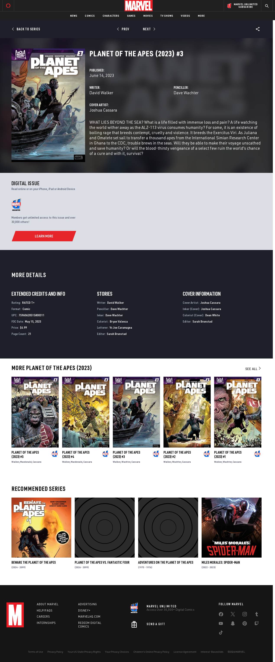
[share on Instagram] (245, 615)
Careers (43, 616)
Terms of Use (35, 651)
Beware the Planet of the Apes (33, 562)
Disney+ (84, 610)
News (73, 15)
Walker (15, 461)
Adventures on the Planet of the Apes (165, 562)
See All (253, 369)
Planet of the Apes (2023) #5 (25, 454)
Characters (111, 15)
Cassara (37, 461)
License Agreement (185, 651)
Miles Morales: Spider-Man (221, 562)
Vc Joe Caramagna (121, 327)
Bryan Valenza (119, 321)
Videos (185, 15)
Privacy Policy (55, 651)
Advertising (87, 604)
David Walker (101, 92)
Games (131, 15)
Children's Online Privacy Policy (151, 651)
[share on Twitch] (256, 624)
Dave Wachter (186, 92)
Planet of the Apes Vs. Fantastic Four (102, 562)
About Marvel (47, 604)
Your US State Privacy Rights (84, 651)
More (201, 15)
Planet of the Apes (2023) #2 (177, 454)
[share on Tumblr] (256, 615)
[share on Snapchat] (233, 624)
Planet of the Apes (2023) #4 (75, 454)
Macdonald (26, 461)
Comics (90, 15)
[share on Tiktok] (221, 633)
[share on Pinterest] (245, 624)
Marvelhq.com (89, 616)
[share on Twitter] (233, 615)
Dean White (212, 315)
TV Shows (166, 15)
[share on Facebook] (221, 615)
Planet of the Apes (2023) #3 (126, 454)
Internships (46, 623)
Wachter (125, 461)
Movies (148, 15)
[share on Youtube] (221, 624)
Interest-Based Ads (212, 651)
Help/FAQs (45, 610)
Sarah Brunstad (116, 334)
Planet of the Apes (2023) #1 (227, 454)
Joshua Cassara (103, 109)
